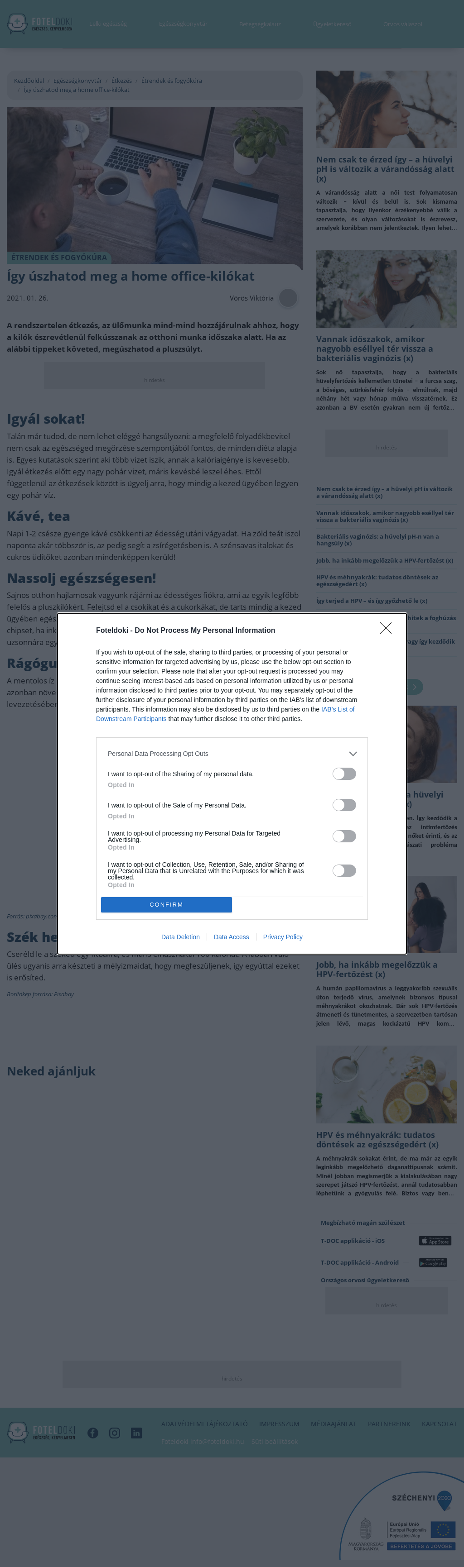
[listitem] (232, 754)
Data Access (231, 937)
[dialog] (232, 783)
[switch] (344, 774)
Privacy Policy (283, 937)
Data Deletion (180, 937)
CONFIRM (167, 904)
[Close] (388, 631)
